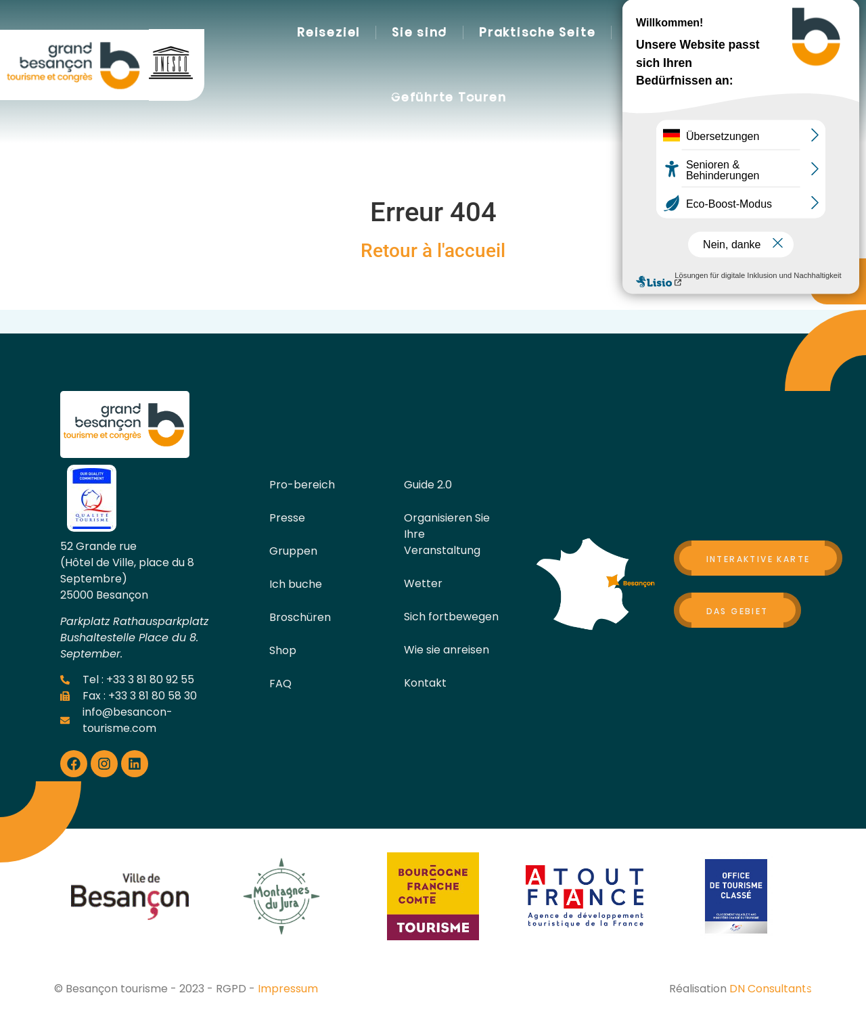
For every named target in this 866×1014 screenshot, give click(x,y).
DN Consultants (770, 988)
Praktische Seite (537, 32)
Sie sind (419, 32)
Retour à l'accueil (433, 250)
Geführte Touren (448, 97)
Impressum (288, 988)
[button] (707, 65)
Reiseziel (328, 32)
